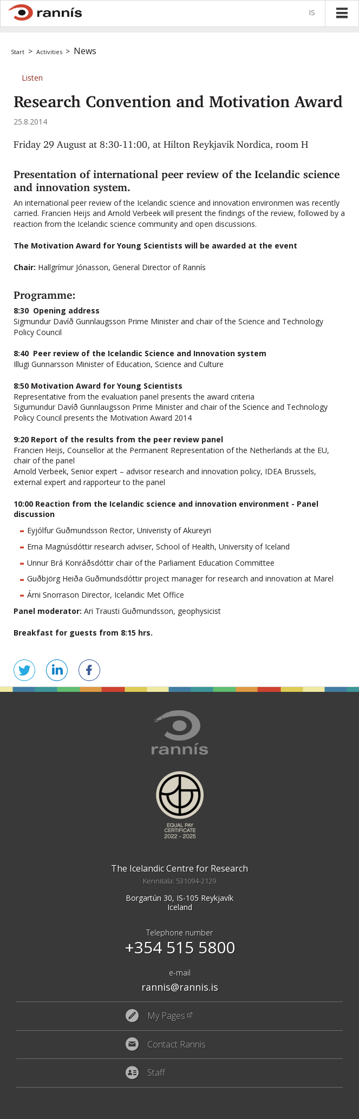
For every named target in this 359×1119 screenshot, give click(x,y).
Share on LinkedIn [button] (57, 670)
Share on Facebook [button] (89, 670)
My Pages (166, 1016)
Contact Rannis (176, 1044)
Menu (342, 13)
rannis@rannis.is (179, 986)
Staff (156, 1073)
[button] (32, 78)
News (85, 51)
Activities (49, 52)
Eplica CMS (306, 1108)
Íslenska (314, 13)
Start (17, 52)
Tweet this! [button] (24, 670)
